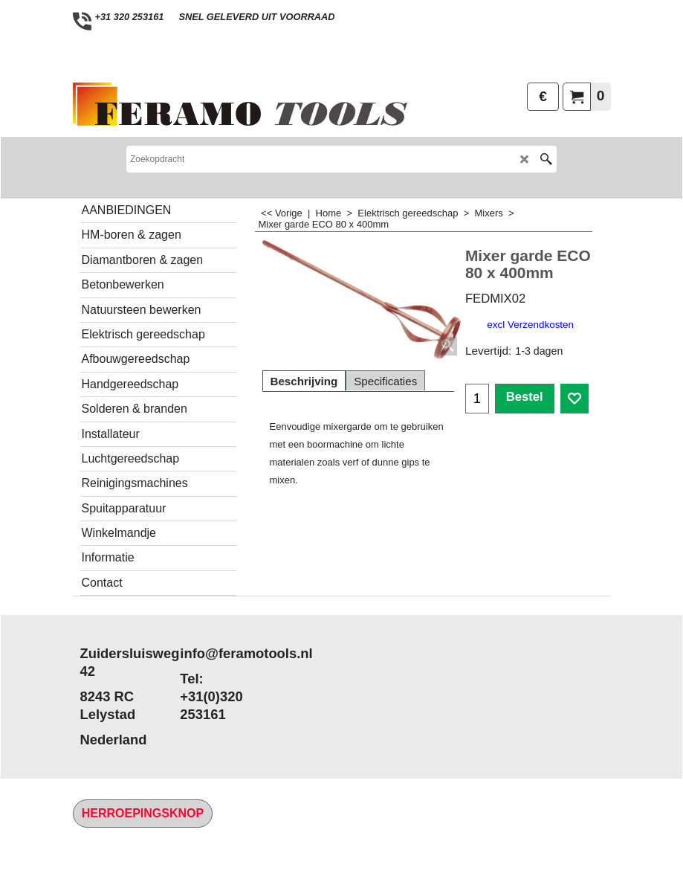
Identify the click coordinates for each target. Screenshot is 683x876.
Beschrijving (304, 381)
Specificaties (385, 381)
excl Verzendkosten (530, 324)
